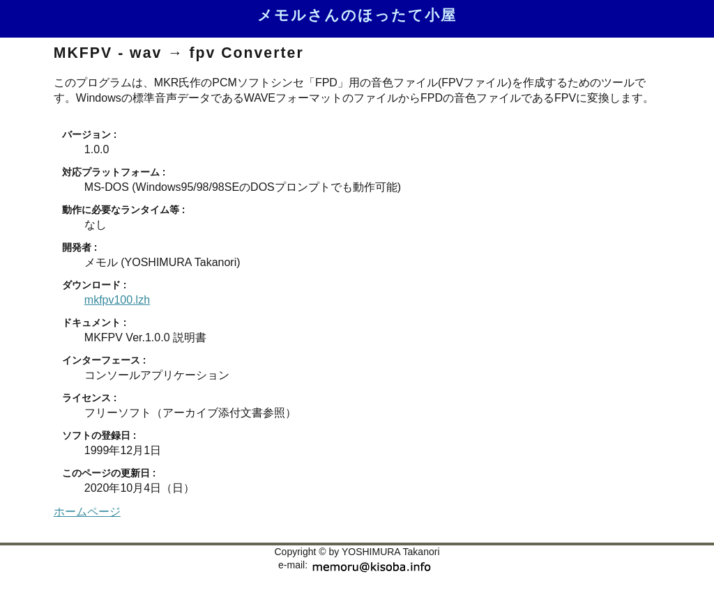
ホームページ (87, 512)
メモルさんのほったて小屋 (357, 15)
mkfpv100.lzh (117, 300)
